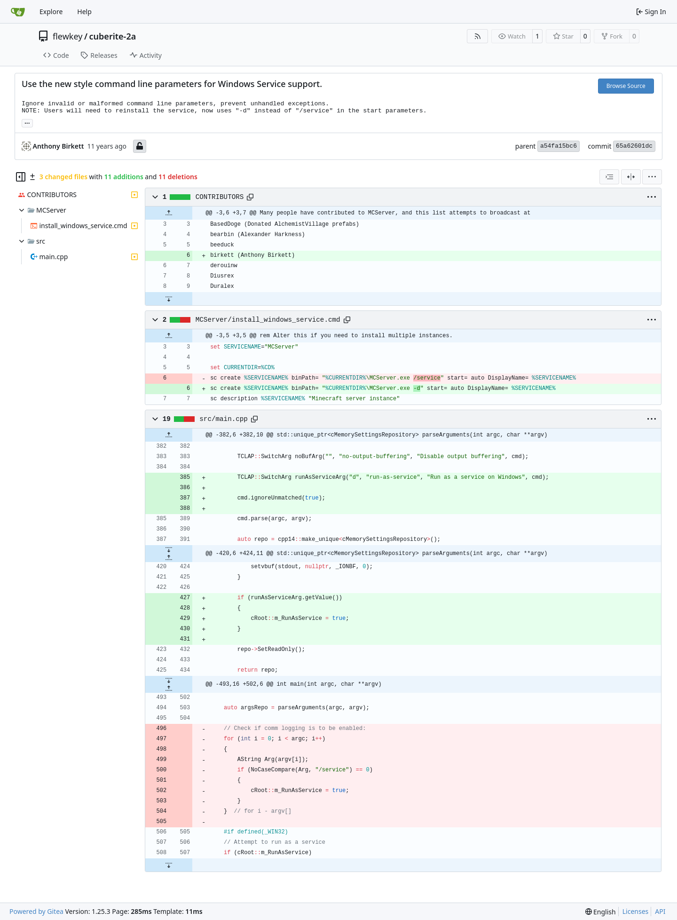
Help (84, 11)
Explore (51, 11)
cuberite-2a (112, 36)
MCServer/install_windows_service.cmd (268, 320)
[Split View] (631, 176)
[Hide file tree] (20, 177)
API (660, 911)
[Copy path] (250, 197)
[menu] (652, 176)
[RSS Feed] (477, 36)
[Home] (18, 11)
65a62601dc (634, 146)
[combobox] (609, 176)
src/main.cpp (223, 419)
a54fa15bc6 (558, 146)
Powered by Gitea (36, 911)
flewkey (67, 36)
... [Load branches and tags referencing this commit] (27, 122)
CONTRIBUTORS (220, 197)
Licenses (635, 911)
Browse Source (626, 86)
